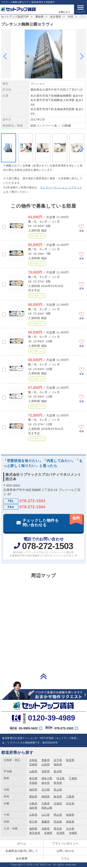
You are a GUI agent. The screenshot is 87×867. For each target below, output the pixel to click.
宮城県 (33, 764)
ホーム (21, 843)
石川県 (46, 789)
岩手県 (58, 760)
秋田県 (70, 760)
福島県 (58, 764)
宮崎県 (46, 828)
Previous (6, 56)
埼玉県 (60, 778)
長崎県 (48, 832)
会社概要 (22, 858)
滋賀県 (33, 807)
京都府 (58, 803)
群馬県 (58, 782)
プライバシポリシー (65, 843)
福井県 (33, 789)
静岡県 (46, 796)
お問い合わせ (65, 850)
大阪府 (33, 803)
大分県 (70, 828)
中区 (70, 16)
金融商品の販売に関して (21, 850)
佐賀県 (60, 832)
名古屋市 (55, 16)
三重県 (70, 796)
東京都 (33, 778)
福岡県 (33, 828)
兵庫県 (46, 803)
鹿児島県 (34, 832)
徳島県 (70, 821)
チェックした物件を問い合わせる (53, 520)
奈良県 (70, 803)
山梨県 (33, 771)
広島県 (33, 814)
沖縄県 (73, 832)
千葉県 (73, 778)
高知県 (58, 821)
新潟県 (58, 771)
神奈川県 (47, 778)
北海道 (33, 760)
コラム (65, 858)
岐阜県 (58, 796)
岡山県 (58, 814)
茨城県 (33, 782)
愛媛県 (46, 821)
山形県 (46, 764)
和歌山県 (47, 807)
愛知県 (39, 16)
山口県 (46, 814)
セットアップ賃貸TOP (15, 16)
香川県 (33, 821)
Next (80, 56)
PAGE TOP (43, 676)
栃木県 (46, 782)
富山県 (58, 789)
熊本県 (58, 828)
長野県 (46, 771)
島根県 (70, 814)
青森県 (46, 760)
